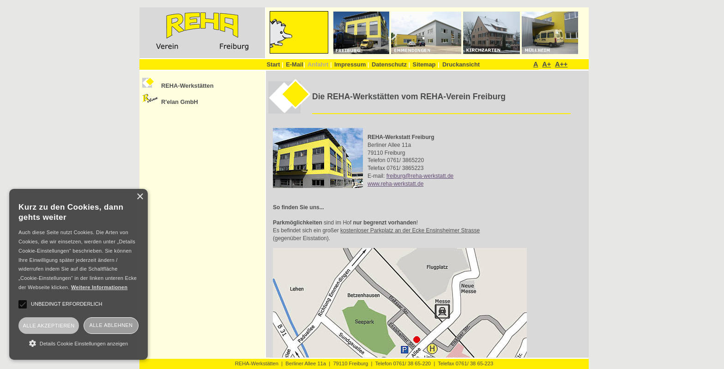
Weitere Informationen (99, 287)
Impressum (351, 64)
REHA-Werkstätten (187, 85)
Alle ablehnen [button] (111, 325)
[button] (78, 343)
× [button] (139, 197)
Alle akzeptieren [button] (48, 325)
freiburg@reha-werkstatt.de (420, 176)
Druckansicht (461, 64)
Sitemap (424, 64)
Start (274, 64)
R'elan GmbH (179, 101)
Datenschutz (391, 64)
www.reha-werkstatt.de (395, 184)
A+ (546, 64)
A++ (561, 64)
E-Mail (295, 64)
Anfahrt (320, 64)
